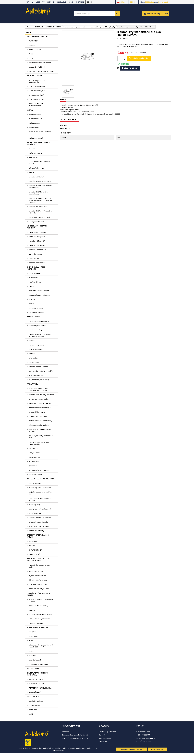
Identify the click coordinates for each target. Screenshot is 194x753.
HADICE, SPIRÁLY (35, 554)
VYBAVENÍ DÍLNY (33, 317)
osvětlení (32, 632)
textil (31, 714)
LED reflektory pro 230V (38, 584)
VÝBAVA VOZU (32, 384)
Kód (119, 39)
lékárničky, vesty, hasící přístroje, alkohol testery (38, 389)
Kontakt (102, 735)
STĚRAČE (30, 172)
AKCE (38, 2)
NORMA (32, 546)
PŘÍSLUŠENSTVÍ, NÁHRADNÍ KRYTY (39, 163)
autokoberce (34, 457)
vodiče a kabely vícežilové (39, 619)
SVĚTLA (30, 110)
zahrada (32, 655)
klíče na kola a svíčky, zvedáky (41, 395)
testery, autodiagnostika (39, 321)
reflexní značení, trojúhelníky (40, 421)
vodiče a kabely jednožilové (40, 614)
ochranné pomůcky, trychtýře (41, 371)
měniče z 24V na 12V (37, 241)
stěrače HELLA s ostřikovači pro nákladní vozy (41, 212)
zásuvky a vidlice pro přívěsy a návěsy (41, 600)
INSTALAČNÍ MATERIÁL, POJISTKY (40, 479)
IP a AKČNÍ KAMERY (36, 683)
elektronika (33, 636)
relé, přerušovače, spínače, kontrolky (40, 499)
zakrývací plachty (36, 375)
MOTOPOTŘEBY (33, 668)
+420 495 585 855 (143, 735)
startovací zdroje (36, 330)
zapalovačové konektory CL (40, 408)
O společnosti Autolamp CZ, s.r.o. (75, 738)
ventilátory (33, 448)
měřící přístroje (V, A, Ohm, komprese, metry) (40, 335)
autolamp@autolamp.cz (146, 738)
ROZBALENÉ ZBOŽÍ (34, 692)
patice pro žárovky (36, 530)
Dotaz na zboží (129, 68)
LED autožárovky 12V (37, 86)
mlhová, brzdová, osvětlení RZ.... (40, 133)
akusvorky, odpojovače (38, 522)
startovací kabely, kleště (38, 399)
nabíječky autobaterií (37, 325)
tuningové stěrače (36, 221)
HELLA (31, 58)
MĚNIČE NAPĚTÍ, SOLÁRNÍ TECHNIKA (37, 227)
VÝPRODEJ (46, 2)
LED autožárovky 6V (36, 95)
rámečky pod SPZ (36, 623)
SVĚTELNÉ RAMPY (35, 153)
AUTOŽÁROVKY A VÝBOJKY (37, 36)
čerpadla (33, 466)
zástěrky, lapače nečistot (39, 425)
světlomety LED (35, 114)
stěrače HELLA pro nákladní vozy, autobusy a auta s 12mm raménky (41, 200)
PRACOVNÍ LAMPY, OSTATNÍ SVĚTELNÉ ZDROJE (38, 560)
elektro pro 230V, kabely (39, 526)
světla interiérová (36, 138)
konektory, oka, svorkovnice (40, 487)
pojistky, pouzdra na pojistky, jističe (40, 493)
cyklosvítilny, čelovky (37, 576)
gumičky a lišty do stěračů (39, 217)
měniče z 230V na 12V (37, 249)
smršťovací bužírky (36, 513)
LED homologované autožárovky (37, 81)
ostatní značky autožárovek (40, 62)
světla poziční (34, 123)
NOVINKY (29, 2)
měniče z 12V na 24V (37, 245)
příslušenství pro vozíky (38, 606)
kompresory (34, 461)
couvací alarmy (35, 474)
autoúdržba (33, 278)
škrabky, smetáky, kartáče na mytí (41, 437)
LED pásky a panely (36, 99)
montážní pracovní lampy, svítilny (39, 566)
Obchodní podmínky (107, 732)
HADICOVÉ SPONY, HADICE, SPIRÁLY (38, 536)
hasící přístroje (35, 282)
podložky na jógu (36, 701)
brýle (31, 651)
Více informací (58, 751)
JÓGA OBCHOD (33, 697)
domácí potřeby (35, 660)
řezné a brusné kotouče (38, 366)
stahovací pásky (35, 483)
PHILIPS (32, 54)
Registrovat (163, 2)
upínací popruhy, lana (38, 416)
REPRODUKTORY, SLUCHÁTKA (40, 688)
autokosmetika (35, 273)
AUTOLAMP (33, 41)
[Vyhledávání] (97, 13)
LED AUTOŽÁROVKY (34, 76)
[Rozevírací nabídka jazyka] (122, 2)
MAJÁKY (32, 149)
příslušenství (34, 258)
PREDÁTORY (33, 157)
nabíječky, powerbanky (38, 664)
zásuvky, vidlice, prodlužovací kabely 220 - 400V (41, 646)
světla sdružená (35, 119)
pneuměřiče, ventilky (37, 412)
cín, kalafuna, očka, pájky (39, 379)
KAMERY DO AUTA (36, 679)
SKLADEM (64, 128)
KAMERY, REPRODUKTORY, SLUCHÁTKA (37, 674)
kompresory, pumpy (37, 345)
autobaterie (34, 362)
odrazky (32, 610)
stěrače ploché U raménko (40, 181)
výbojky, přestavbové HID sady (41, 71)
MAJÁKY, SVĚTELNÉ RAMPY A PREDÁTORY (38, 143)
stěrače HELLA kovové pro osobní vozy (39, 193)
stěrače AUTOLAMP (36, 177)
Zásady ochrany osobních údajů (75, 735)
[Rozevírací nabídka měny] (134, 2)
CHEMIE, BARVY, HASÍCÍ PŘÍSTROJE (36, 268)
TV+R (31, 640)
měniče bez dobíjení (37, 232)
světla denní (34, 127)
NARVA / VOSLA (35, 49)
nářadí (32, 340)
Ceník (89, 2)
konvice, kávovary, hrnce (39, 470)
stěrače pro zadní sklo (38, 206)
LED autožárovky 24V (37, 91)
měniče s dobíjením (37, 236)
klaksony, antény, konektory (40, 403)
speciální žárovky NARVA (39, 589)
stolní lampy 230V (36, 571)
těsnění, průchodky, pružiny (40, 517)
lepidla (32, 299)
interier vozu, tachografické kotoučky (40, 430)
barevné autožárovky (37, 67)
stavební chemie (36, 308)
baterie (32, 353)
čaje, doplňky (34, 705)
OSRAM (32, 45)
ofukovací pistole (36, 349)
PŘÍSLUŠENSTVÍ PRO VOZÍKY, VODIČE (38, 594)
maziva (32, 286)
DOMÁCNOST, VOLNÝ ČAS (37, 627)
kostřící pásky (34, 504)
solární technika (35, 254)
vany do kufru (34, 453)
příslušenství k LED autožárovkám (36, 105)
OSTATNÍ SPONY (35, 550)
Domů (28, 32)
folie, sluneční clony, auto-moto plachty (39, 443)
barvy (31, 304)
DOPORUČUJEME (59, 2)
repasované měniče (37, 263)
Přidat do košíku (138, 58)
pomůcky (33, 710)
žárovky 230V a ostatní (38, 580)
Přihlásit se (149, 2)
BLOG (71, 2)
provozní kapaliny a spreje (39, 291)
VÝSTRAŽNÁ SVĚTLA (36, 168)
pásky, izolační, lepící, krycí (40, 509)
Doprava (65, 732)
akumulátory (34, 358)
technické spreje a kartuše (39, 295)
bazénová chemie (36, 312)
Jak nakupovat (105, 738)
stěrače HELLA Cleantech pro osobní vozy (40, 186)
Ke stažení (80, 2)
